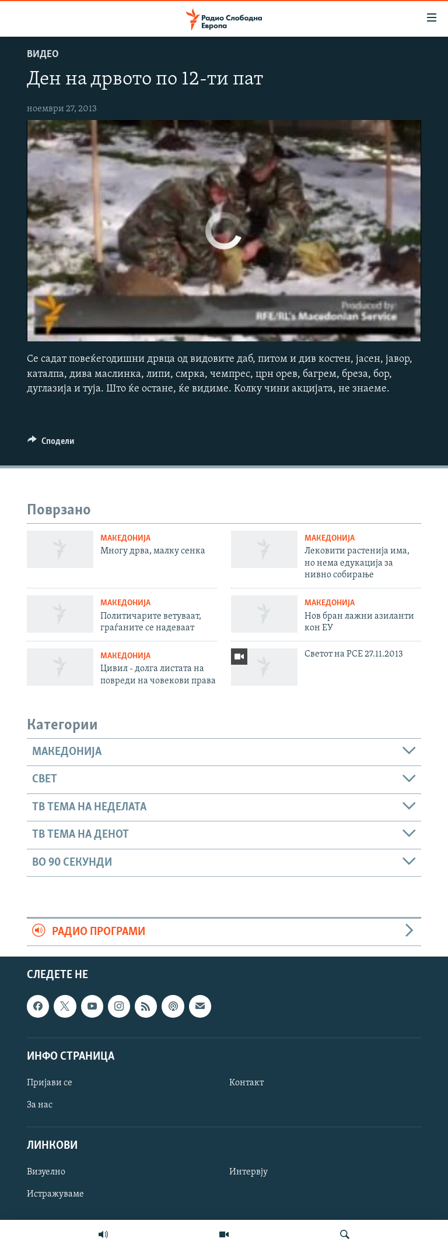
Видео (43, 54)
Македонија (125, 538)
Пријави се (49, 1083)
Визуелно (46, 1172)
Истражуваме (55, 1194)
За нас (39, 1105)
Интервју (248, 1172)
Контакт (246, 1083)
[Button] (50, 444)
